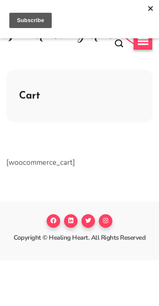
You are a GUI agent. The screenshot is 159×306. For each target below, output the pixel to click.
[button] (143, 42)
